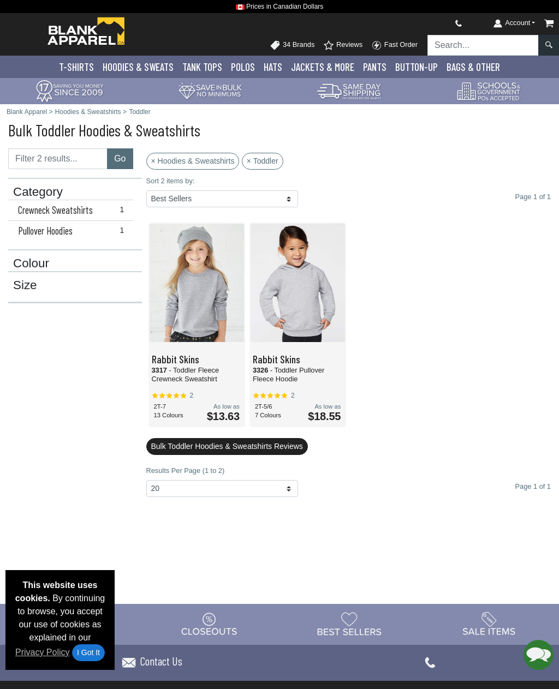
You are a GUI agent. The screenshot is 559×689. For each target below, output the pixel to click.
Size (25, 285)
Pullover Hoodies (73, 231)
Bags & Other (473, 67)
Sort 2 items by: (170, 181)
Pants (374, 67)
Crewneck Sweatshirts (73, 210)
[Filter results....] (58, 158)
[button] (539, 655)
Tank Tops (202, 67)
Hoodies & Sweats (138, 67)
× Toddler (262, 161)
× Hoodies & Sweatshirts (193, 161)
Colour (31, 263)
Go (120, 158)
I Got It (88, 652)
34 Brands (292, 45)
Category (38, 192)
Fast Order (394, 45)
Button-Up (416, 67)
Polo (243, 67)
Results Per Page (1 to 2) (185, 470)
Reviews (342, 45)
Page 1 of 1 (533, 486)
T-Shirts (76, 67)
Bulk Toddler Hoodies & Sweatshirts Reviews (227, 446)
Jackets (322, 67)
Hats (273, 67)
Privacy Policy (42, 652)
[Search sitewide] (483, 45)
